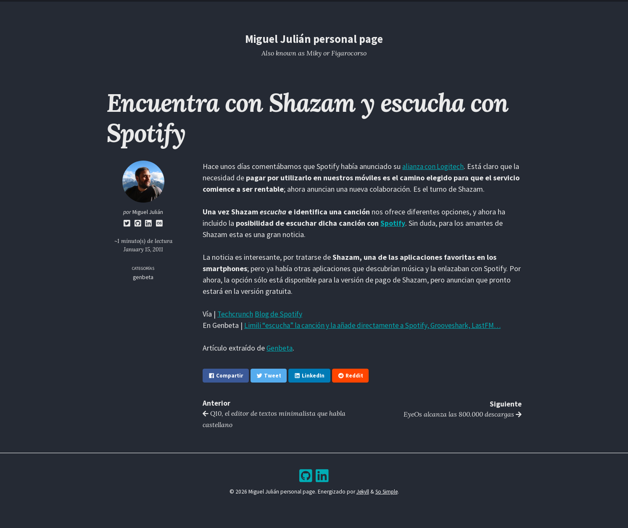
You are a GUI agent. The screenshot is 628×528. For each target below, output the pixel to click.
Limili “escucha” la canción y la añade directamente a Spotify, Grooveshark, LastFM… (378, 325)
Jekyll (361, 493)
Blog (287, 10)
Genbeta (280, 348)
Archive (321, 10)
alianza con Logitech (434, 166)
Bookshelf (364, 10)
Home (255, 10)
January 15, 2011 (143, 249)
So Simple (387, 493)
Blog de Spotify (279, 314)
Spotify (392, 223)
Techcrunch (235, 314)
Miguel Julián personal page (314, 39)
